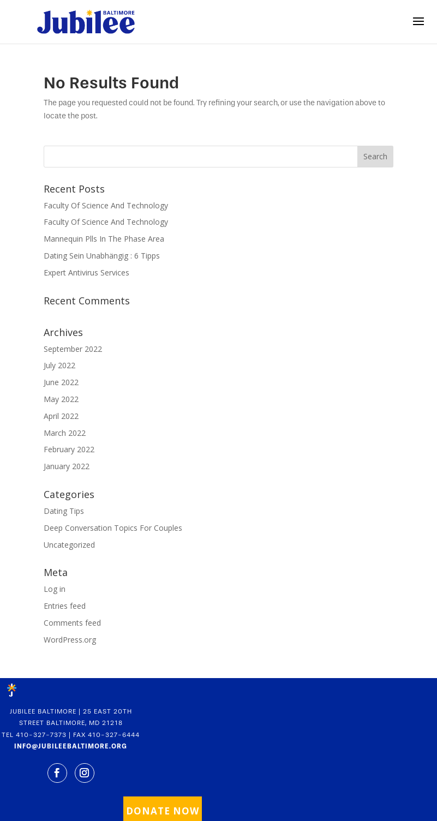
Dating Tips (64, 511)
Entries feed (65, 606)
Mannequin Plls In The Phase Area (104, 238)
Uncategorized (69, 545)
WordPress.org (70, 639)
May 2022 (61, 399)
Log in (54, 589)
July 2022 (59, 365)
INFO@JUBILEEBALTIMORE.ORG (70, 746)
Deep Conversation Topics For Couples (113, 528)
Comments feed (72, 623)
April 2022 (61, 416)
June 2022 (61, 382)
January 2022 (66, 466)
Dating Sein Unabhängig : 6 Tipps (102, 255)
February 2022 (69, 449)
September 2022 (73, 349)
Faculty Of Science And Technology (106, 205)
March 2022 (65, 433)
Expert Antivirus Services (86, 272)
